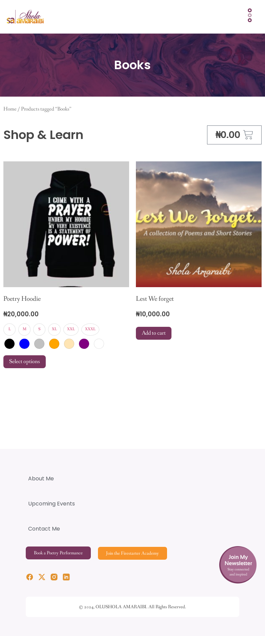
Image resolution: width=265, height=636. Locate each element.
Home (10, 109)
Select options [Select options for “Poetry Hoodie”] (24, 361)
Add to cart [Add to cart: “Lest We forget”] (154, 333)
